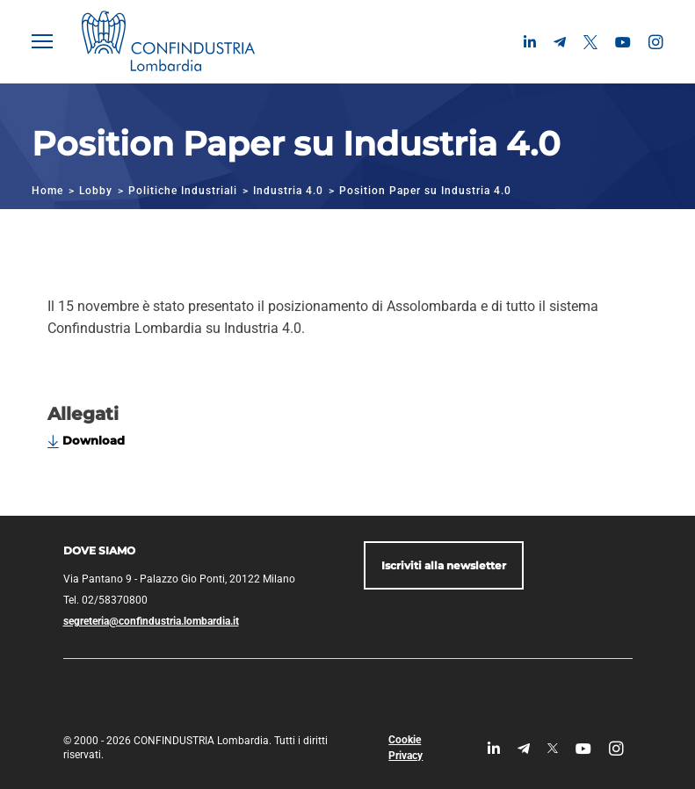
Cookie (404, 740)
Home (47, 191)
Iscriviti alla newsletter (443, 565)
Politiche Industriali (182, 191)
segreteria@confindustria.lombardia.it (151, 621)
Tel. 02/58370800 (105, 600)
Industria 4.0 (288, 191)
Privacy (405, 755)
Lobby (95, 191)
